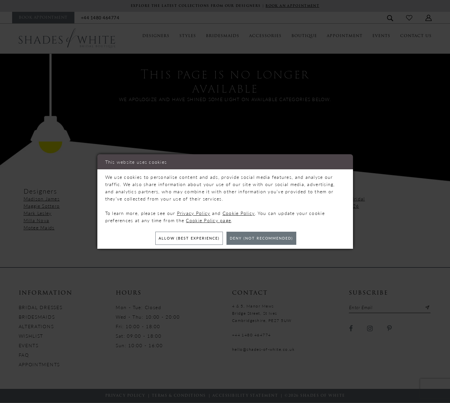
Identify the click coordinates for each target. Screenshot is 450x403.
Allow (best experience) (185, 238)
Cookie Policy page (208, 220)
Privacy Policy (193, 212)
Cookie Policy (239, 212)
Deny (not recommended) (265, 238)
